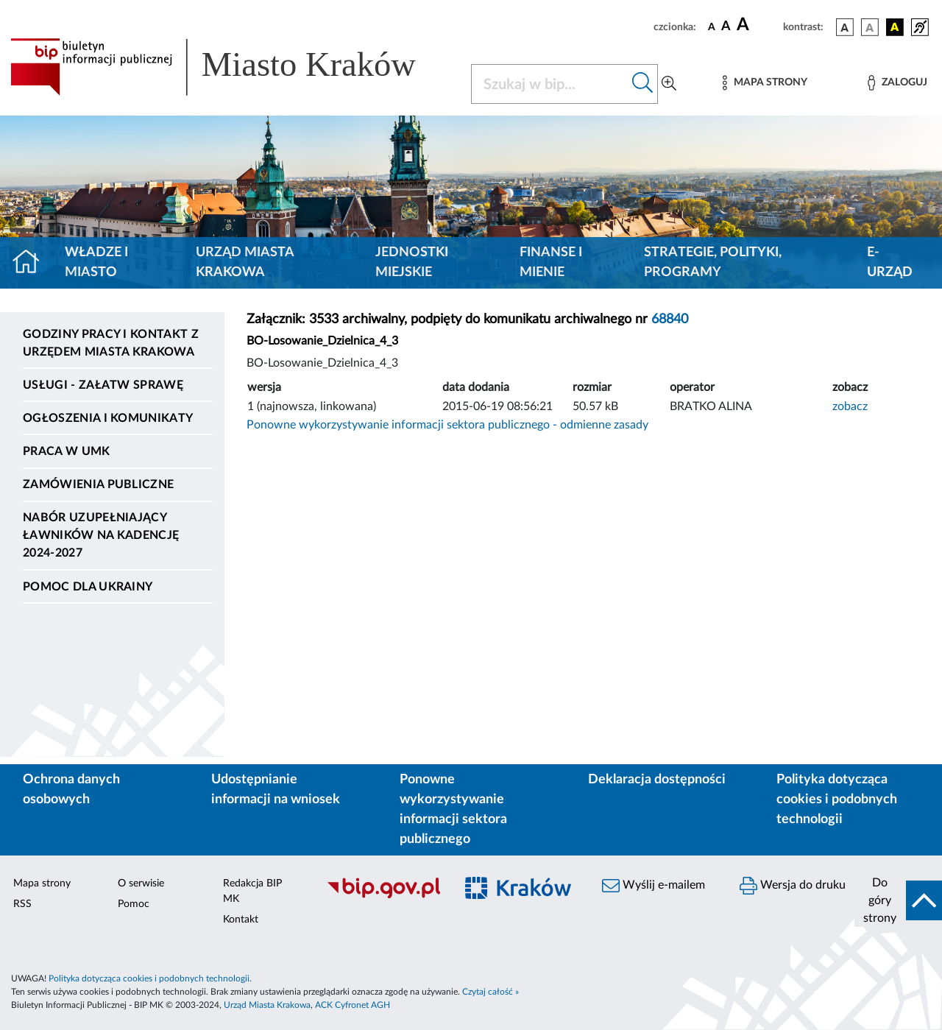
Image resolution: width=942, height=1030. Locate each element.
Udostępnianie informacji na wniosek (275, 789)
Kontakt (240, 919)
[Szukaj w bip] (643, 84)
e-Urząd (890, 262)
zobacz (850, 406)
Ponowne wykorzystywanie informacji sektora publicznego (453, 809)
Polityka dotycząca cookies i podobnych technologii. (150, 978)
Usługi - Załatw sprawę (103, 385)
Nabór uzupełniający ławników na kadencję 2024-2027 (101, 535)
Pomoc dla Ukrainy (87, 587)
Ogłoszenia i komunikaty (108, 418)
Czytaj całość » (490, 991)
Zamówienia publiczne (98, 484)
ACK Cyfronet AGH (352, 1005)
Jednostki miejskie (411, 262)
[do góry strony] (898, 900)
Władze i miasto (96, 262)
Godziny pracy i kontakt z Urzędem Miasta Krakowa (111, 343)
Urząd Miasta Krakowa (245, 262)
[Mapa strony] (764, 83)
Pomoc (133, 904)
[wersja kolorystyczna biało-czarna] (870, 27)
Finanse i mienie (551, 262)
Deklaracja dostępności (657, 779)
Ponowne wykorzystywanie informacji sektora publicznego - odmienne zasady (447, 425)
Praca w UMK (66, 451)
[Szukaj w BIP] (549, 84)
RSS (22, 904)
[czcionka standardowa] (711, 26)
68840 (669, 319)
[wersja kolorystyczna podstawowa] (845, 27)
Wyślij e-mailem (653, 886)
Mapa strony (42, 883)
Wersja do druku (793, 886)
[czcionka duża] (757, 25)
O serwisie (141, 883)
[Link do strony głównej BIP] (232, 67)
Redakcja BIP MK (252, 891)
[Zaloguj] (897, 83)
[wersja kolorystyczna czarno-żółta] (895, 27)
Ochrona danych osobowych (71, 789)
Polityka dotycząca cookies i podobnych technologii (836, 799)
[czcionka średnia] (726, 27)
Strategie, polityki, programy (713, 262)
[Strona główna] (32, 263)
